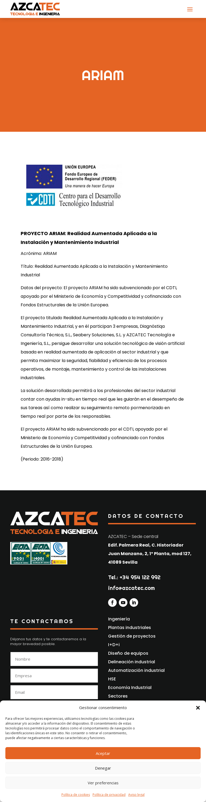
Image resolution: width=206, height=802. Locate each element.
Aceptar (103, 753)
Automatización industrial (136, 670)
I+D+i (114, 645)
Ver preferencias (103, 782)
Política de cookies (75, 794)
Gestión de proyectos (132, 636)
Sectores (118, 696)
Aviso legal (136, 794)
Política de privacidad (109, 794)
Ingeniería (119, 619)
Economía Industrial (130, 687)
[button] (198, 707)
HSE (112, 679)
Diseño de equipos (128, 653)
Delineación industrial (131, 662)
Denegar (103, 768)
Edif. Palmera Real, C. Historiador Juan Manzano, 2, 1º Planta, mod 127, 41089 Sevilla (150, 553)
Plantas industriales (129, 627)
